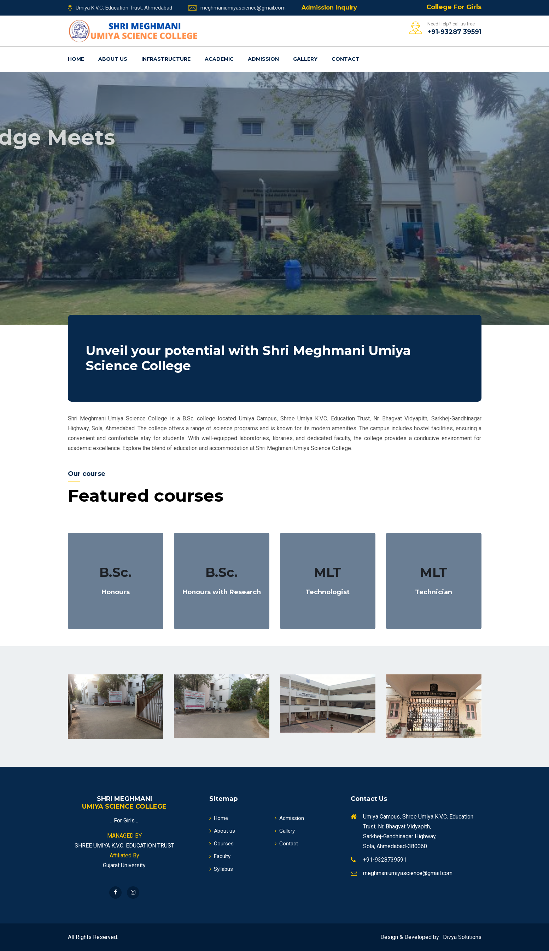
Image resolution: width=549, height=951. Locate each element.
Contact (346, 59)
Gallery (305, 59)
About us (112, 59)
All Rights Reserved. (93, 937)
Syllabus (221, 869)
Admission (263, 59)
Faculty (219, 856)
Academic (219, 59)
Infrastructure (166, 59)
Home (76, 59)
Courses (221, 843)
